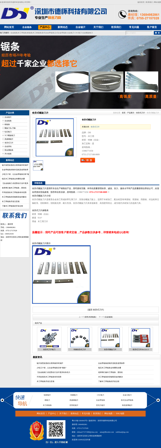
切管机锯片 (74, 405)
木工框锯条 (37, 33)
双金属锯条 (9, 150)
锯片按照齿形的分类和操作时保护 (15, 165)
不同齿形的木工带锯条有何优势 (14, 192)
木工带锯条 (22, 33)
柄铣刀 (47, 400)
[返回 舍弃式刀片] (96, 310)
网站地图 (157, 2)
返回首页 (140, 2)
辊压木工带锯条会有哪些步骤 (13, 179)
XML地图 (120, 413)
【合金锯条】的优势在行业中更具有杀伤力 (53, 372)
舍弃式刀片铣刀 (49, 349)
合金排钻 (8, 146)
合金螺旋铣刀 (87, 33)
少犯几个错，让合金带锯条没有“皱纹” (51, 368)
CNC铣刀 (78, 33)
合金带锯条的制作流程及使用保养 (15, 170)
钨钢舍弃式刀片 (80, 349)
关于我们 (63, 413)
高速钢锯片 (9, 139)
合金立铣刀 (127, 395)
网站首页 (41, 413)
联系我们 (149, 2)
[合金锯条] (109, 317)
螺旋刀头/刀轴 (10, 128)
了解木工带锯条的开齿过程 (12, 206)
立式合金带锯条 (60, 33)
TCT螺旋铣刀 (10, 135)
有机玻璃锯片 (127, 405)
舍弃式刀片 (9, 143)
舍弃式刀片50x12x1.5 (141, 349)
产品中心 (52, 413)
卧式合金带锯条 (48, 33)
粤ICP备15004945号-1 (80, 421)
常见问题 (86, 413)
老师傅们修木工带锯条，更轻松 (14, 188)
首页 (123, 113)
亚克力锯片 (100, 405)
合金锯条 (27, 27)
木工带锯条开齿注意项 (10, 201)
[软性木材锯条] (90, 317)
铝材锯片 (47, 395)
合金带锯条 (100, 400)
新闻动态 (75, 413)
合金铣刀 (70, 33)
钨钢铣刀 (73, 395)
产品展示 (130, 113)
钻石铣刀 (8, 132)
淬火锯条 (8, 154)
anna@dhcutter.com (107, 432)
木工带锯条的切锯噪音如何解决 (14, 197)
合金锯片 (8, 117)
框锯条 (29, 33)
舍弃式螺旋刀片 (110, 349)
